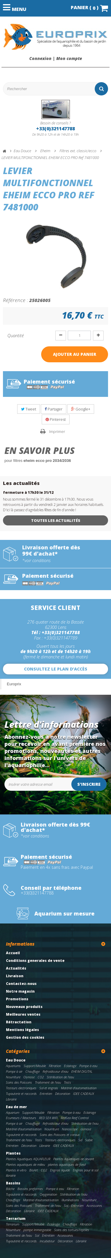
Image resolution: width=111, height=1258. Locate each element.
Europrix (14, 684)
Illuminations (70, 1200)
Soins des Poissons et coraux (60, 1134)
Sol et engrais (48, 1088)
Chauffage (32, 1071)
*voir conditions (36, 560)
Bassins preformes (30, 1188)
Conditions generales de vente (35, 960)
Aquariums (13, 1066)
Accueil (13, 952)
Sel (80, 1140)
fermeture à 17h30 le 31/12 (28, 492)
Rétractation (18, 1022)
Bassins (13, 1183)
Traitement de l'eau (48, 1082)
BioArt (33, 1170)
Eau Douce (15, 1060)
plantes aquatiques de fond (67, 1164)
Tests (67, 1082)
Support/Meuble (35, 1066)
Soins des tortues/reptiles (71, 1230)
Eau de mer (16, 1106)
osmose (86, 1129)
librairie (11, 1175)
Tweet (28, 409)
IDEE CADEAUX (83, 1093)
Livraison (14, 975)
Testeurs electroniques (21, 1088)
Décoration (62, 1093)
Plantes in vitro (16, 1170)
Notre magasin (20, 991)
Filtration (55, 1066)
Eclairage (70, 1066)
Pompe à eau (88, 1066)
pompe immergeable (37, 1230)
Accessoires (94, 1205)
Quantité (15, 335)
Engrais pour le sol (85, 1170)
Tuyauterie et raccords (21, 1093)
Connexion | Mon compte (55, 58)
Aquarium (12, 1112)
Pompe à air (14, 1071)
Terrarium (15, 1218)
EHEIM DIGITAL (81, 1071)
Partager (53, 409)
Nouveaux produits (24, 1006)
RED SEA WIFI (48, 1118)
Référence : (15, 300)
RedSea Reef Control (75, 1118)
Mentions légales (22, 1029)
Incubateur (47, 1241)
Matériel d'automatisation (78, 1088)
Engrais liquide (60, 1170)
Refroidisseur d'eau (55, 1071)
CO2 (41, 1077)
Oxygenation (48, 1194)
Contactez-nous (21, 983)
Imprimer (57, 431)
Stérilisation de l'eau (60, 1077)
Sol (66, 1205)
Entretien (46, 1093)
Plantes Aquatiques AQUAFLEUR (28, 1159)
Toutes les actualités (55, 520)
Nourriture (13, 1077)
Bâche (10, 1188)
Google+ (80, 409)
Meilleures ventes (23, 1014)
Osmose (29, 1077)
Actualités (16, 968)
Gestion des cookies (25, 1037)
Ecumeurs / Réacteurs (21, 1118)
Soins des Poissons (19, 1082)
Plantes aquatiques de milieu (25, 1164)
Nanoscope (70, 1129)
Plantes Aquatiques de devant (73, 1159)
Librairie (11, 1099)
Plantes (13, 1153)
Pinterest (56, 419)
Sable (89, 1140)
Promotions (17, 998)
